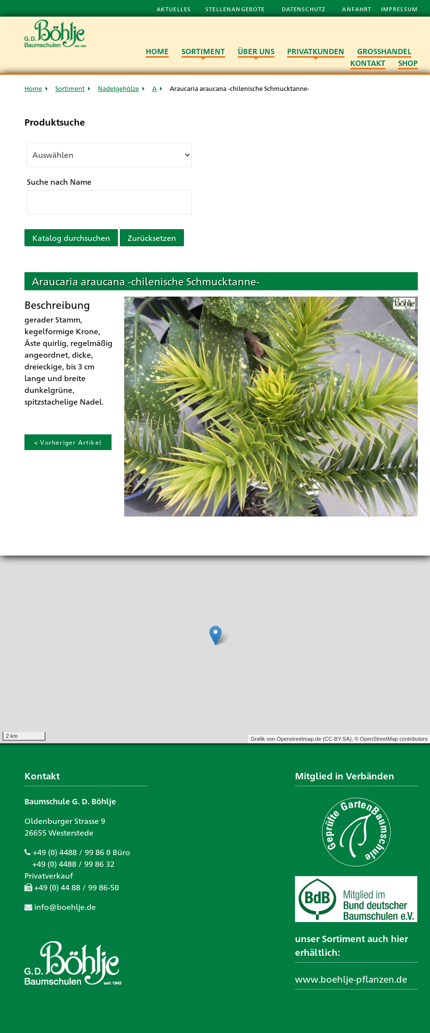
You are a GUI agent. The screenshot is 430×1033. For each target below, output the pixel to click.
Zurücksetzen (152, 238)
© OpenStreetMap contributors (391, 739)
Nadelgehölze (118, 88)
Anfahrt (357, 9)
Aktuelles (174, 9)
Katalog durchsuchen (71, 238)
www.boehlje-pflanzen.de (351, 979)
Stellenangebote (236, 9)
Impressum (399, 9)
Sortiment (70, 88)
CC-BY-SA (337, 739)
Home (33, 88)
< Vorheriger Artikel (68, 442)
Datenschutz (305, 9)
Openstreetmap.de (298, 739)
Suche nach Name (59, 181)
